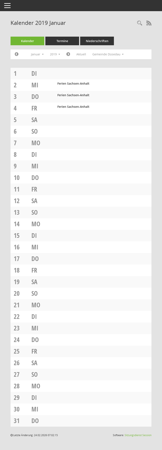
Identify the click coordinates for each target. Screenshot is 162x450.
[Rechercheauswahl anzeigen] (139, 23)
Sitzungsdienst (138, 435)
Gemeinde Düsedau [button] (108, 54)
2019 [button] (55, 54)
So (34, 131)
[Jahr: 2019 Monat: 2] (68, 54)
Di (34, 73)
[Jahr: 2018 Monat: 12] (17, 54)
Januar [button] (37, 54)
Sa (34, 119)
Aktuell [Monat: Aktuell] (81, 54)
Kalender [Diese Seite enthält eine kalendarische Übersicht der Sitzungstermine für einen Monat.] (27, 41)
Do (35, 96)
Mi (34, 85)
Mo (35, 142)
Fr (34, 108)
